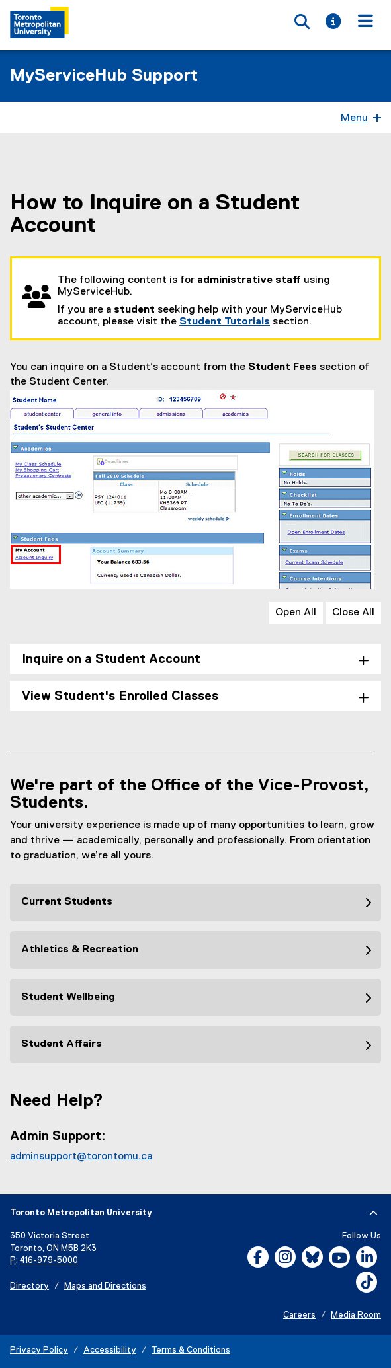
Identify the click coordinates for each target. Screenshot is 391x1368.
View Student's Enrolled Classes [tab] (120, 696)
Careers (299, 1315)
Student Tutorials (224, 322)
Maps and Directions (105, 1286)
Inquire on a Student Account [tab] (111, 659)
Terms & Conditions (191, 1350)
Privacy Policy (39, 1350)
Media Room (356, 1315)
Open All (295, 612)
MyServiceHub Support (104, 76)
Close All (353, 612)
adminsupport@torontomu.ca (81, 1156)
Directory (29, 1286)
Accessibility (109, 1350)
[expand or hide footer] (373, 1213)
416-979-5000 (49, 1260)
